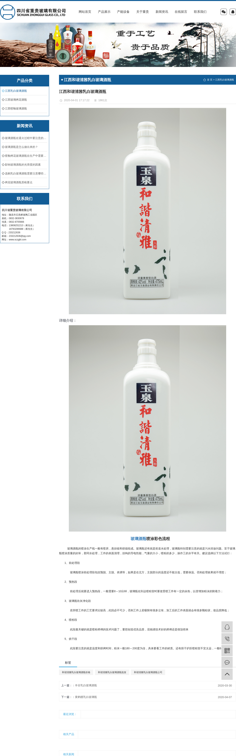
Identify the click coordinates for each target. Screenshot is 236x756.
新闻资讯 (162, 11)
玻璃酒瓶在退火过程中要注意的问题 (26, 138)
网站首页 (85, 11)
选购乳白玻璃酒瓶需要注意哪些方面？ (26, 173)
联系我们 (200, 11)
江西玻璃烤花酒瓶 (16, 99)
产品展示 (104, 11)
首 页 (209, 79)
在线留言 (181, 11)
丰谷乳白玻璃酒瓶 (86, 685)
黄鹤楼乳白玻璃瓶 (86, 697)
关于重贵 (142, 11)
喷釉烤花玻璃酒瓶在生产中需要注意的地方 (26, 155)
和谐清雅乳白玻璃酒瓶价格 (76, 672)
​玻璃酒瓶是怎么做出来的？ (21, 146)
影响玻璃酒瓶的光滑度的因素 (23, 164)
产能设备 (123, 11)
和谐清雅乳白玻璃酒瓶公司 (148, 672)
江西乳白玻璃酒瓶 (16, 90)
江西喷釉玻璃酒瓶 (16, 108)
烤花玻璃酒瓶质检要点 (18, 182)
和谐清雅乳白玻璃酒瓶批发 (112, 672)
